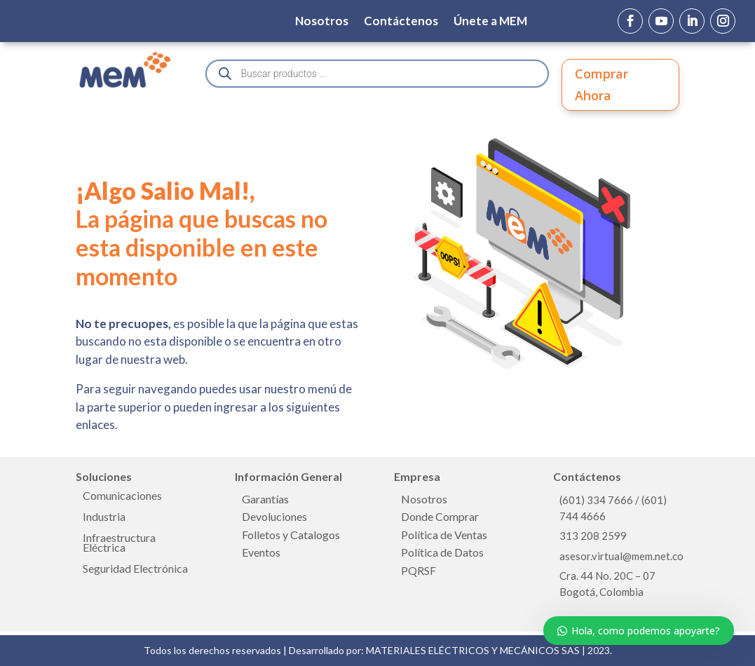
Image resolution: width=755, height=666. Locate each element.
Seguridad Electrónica (135, 569)
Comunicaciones (122, 496)
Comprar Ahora (601, 84)
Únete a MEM (490, 22)
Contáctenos (401, 22)
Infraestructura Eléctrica (119, 543)
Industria (104, 517)
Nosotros (321, 22)
